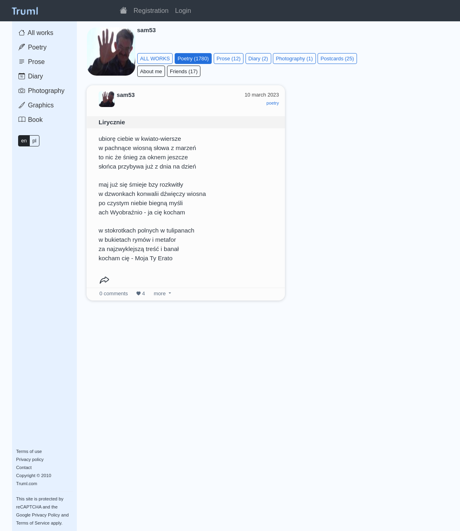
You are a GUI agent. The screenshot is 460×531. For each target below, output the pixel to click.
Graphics (36, 105)
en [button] (24, 141)
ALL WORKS (155, 59)
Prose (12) (229, 59)
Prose (32, 61)
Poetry (33, 47)
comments (113, 293)
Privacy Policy (46, 514)
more (159, 293)
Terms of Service (33, 523)
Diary (31, 76)
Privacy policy (29, 459)
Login (183, 10)
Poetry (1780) (193, 59)
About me (151, 71)
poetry (272, 103)
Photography (41, 90)
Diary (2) (258, 59)
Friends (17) (184, 71)
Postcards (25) (337, 59)
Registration (151, 10)
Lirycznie (112, 122)
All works (36, 32)
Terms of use (29, 451)
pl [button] (34, 141)
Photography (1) (294, 59)
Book (31, 119)
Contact (24, 467)
